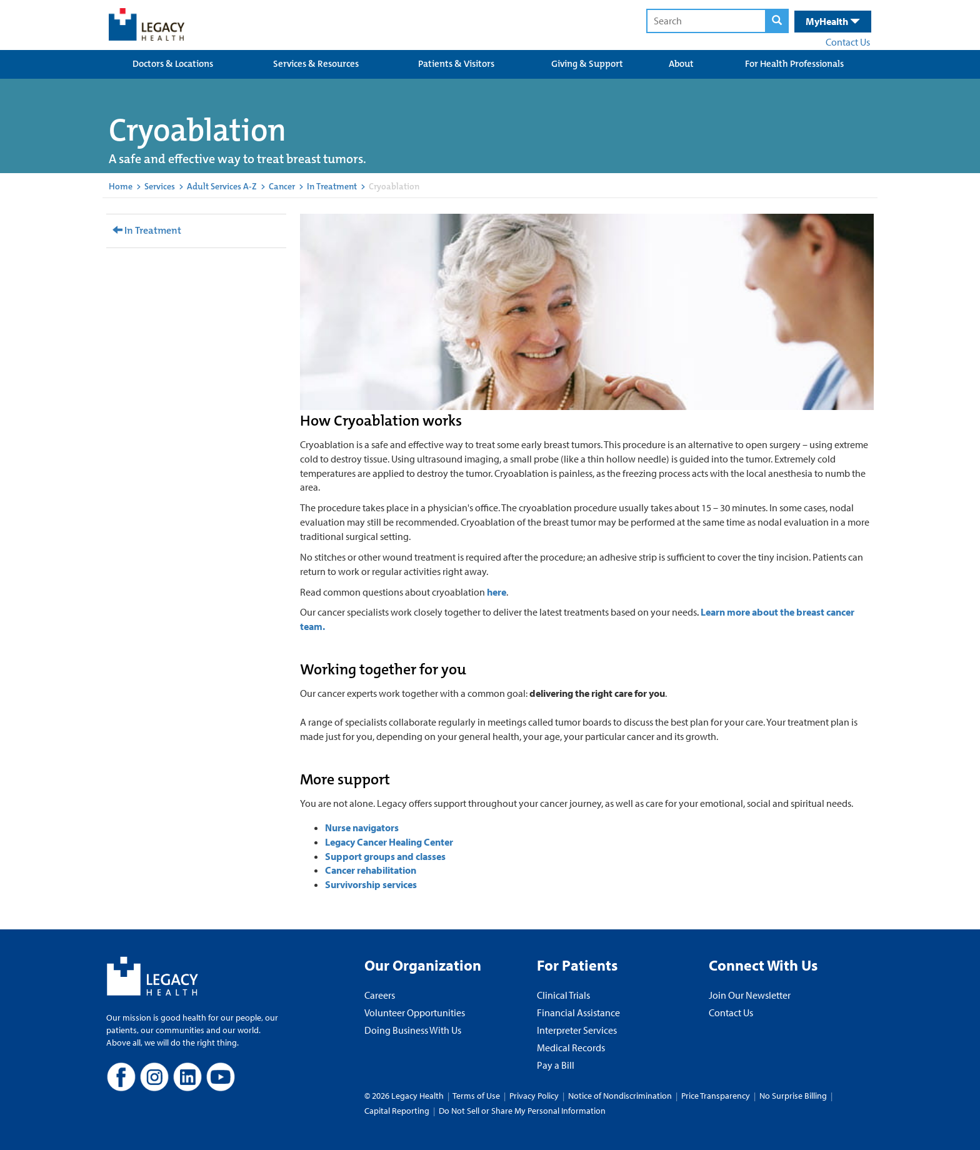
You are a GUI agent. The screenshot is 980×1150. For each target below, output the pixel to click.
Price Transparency (715, 1095)
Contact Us (848, 42)
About (681, 64)
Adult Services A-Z (222, 186)
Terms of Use (477, 1095)
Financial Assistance (578, 1012)
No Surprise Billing (793, 1095)
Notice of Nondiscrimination (620, 1095)
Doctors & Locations (172, 64)
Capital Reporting (396, 1110)
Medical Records (571, 1047)
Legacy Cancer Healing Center (389, 842)
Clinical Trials (563, 995)
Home (120, 186)
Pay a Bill (555, 1065)
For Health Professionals (794, 64)
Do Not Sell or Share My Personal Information (522, 1110)
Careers (379, 995)
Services (159, 186)
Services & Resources (316, 64)
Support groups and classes (385, 856)
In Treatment (332, 186)
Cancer (282, 186)
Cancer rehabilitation (370, 870)
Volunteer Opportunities (414, 1012)
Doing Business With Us (412, 1030)
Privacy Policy (534, 1095)
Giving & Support (587, 64)
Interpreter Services (577, 1030)
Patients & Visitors (456, 64)
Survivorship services (371, 884)
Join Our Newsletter (750, 995)
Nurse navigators (362, 827)
